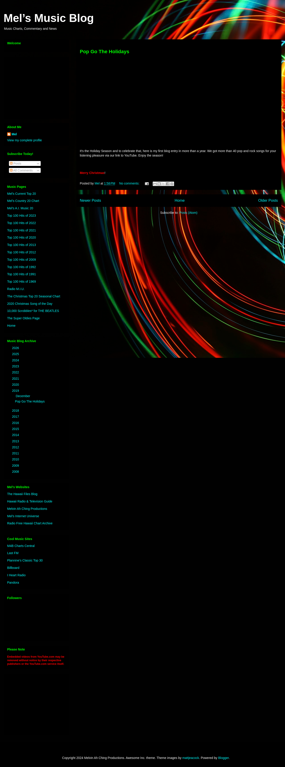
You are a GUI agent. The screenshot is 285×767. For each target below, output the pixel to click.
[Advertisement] (35, 86)
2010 (16, 459)
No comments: (129, 183)
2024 (16, 360)
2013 (16, 441)
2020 (16, 384)
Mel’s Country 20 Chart (23, 201)
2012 (16, 447)
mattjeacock (190, 758)
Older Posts (268, 200)
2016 (16, 423)
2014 (16, 435)
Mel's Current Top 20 (21, 193)
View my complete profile (24, 140)
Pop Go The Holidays (104, 51)
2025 (16, 354)
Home (180, 200)
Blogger (223, 758)
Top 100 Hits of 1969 (21, 281)
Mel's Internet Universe (23, 516)
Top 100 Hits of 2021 (21, 230)
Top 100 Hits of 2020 (21, 237)
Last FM (13, 553)
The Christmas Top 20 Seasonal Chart (33, 296)
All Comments (21, 170)
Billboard (13, 568)
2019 (16, 390)
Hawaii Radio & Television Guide (29, 501)
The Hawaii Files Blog (22, 494)
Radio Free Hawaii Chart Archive (30, 523)
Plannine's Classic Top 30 (25, 560)
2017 (16, 416)
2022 (16, 372)
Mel (14, 134)
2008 (16, 471)
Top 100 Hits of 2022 (21, 223)
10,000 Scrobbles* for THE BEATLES (33, 311)
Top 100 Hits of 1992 (21, 267)
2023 (16, 366)
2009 (16, 465)
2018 (16, 410)
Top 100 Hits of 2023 (21, 215)
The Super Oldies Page (23, 318)
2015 (16, 429)
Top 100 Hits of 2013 (21, 245)
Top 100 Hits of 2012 (21, 252)
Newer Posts (90, 200)
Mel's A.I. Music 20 (20, 208)
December (23, 396)
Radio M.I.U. (16, 289)
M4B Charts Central (21, 546)
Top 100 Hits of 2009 (21, 259)
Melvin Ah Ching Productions (27, 509)
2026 (16, 348)
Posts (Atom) (188, 212)
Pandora (13, 582)
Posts (15, 163)
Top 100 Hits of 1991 (21, 274)
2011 (16, 453)
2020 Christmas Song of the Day (29, 303)
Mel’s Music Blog (49, 18)
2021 (16, 378)
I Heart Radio (16, 575)
